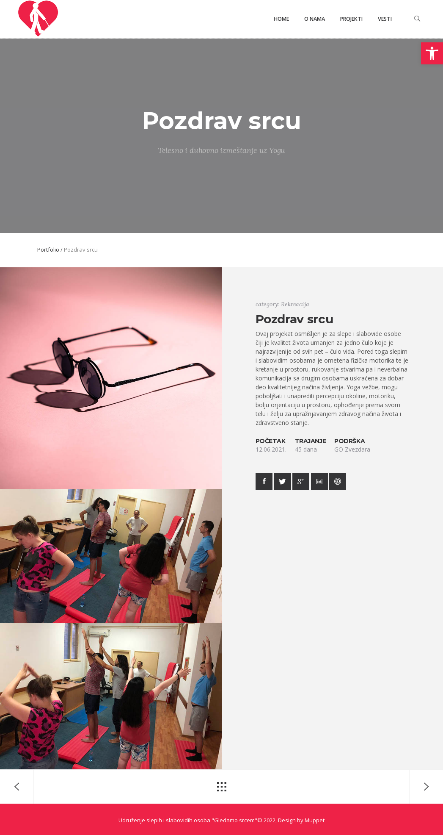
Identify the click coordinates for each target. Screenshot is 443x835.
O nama (314, 18)
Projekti (351, 18)
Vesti (385, 18)
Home (281, 18)
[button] (432, 53)
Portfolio (48, 249)
